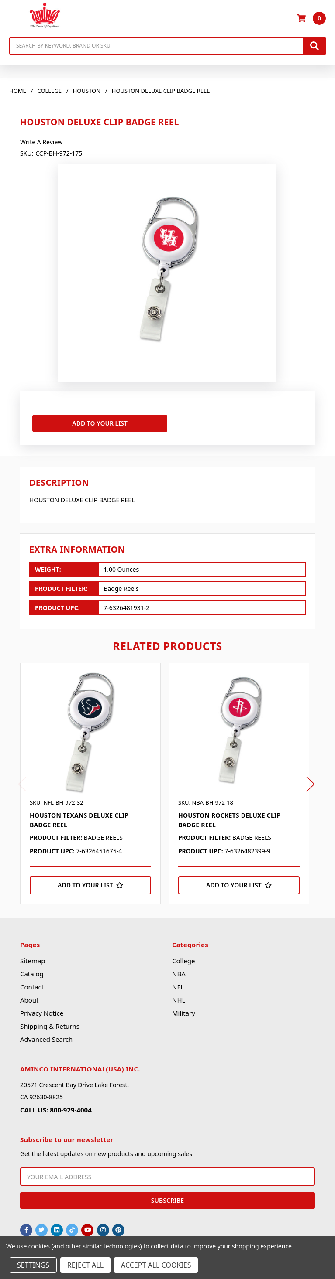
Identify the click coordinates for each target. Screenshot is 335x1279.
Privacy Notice (41, 1009)
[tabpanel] (94, 780)
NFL (178, 983)
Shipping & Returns (49, 1022)
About (29, 996)
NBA (179, 970)
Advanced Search (46, 1035)
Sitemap (32, 957)
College (183, 957)
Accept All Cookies (156, 1265)
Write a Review (41, 142)
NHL (178, 996)
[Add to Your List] (90, 882)
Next (310, 780)
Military (183, 1009)
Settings (33, 1265)
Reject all (85, 1265)
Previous (22, 780)
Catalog (32, 970)
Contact (32, 983)
